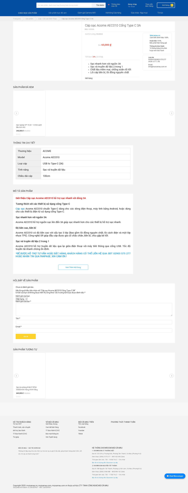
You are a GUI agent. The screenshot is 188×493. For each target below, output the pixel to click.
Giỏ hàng (165, 5)
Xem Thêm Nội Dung (73, 267)
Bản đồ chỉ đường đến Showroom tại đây (105, 463)
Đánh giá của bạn (23, 296)
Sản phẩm (29, 19)
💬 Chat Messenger (175, 476)
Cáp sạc (20, 208)
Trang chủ (17, 19)
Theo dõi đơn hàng (147, 5)
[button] (58, 13)
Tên (18, 318)
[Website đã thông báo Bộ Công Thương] (167, 489)
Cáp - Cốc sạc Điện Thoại (47, 19)
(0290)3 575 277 (160, 59)
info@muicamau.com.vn (157, 67)
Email (19, 327)
